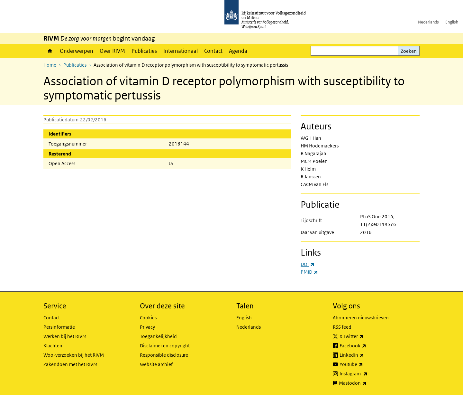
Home (50, 51)
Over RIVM (112, 50)
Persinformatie (59, 327)
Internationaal (180, 50)
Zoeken (409, 51)
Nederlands (428, 22)
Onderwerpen (76, 50)
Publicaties (144, 50)
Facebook (367, 346)
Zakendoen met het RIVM (70, 364)
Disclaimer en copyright (165, 346)
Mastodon (367, 383)
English (451, 22)
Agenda (238, 50)
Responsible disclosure (164, 355)
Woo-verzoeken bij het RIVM (73, 355)
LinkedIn (366, 355)
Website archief (156, 364)
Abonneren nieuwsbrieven (361, 318)
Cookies (148, 318)
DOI (307, 264)
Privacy (147, 327)
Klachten (52, 346)
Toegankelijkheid (158, 336)
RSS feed (342, 327)
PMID (309, 272)
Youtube (365, 364)
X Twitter (366, 336)
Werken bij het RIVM (64, 336)
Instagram (368, 374)
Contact (213, 50)
